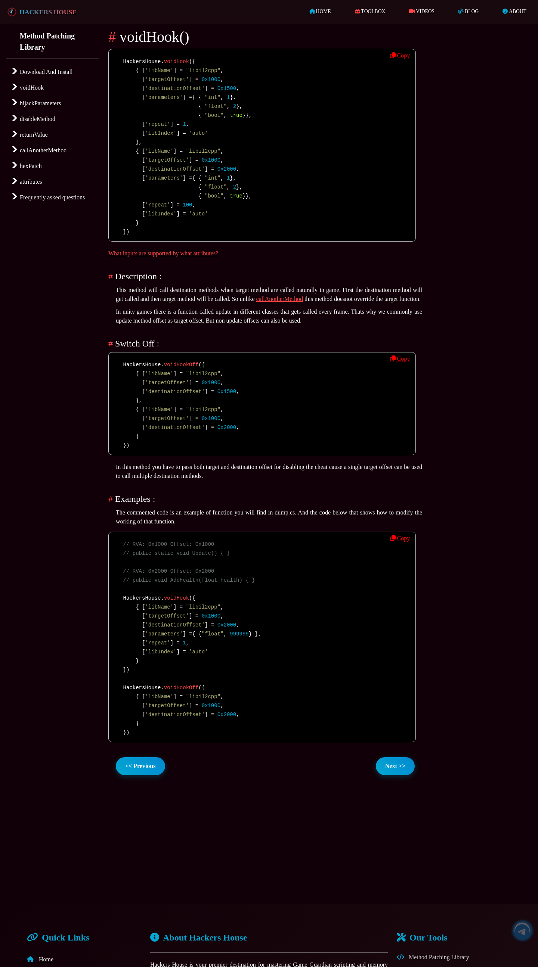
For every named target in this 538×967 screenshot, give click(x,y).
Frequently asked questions (51, 197)
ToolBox (370, 11)
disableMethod (36, 119)
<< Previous (140, 766)
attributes (30, 181)
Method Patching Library (433, 957)
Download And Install (45, 72)
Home (321, 10)
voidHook (31, 87)
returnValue (33, 134)
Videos (422, 11)
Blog (468, 11)
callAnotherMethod (42, 150)
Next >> (395, 766)
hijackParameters (39, 103)
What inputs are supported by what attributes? (163, 253)
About (514, 11)
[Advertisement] (482, 233)
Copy (400, 55)
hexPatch (30, 166)
